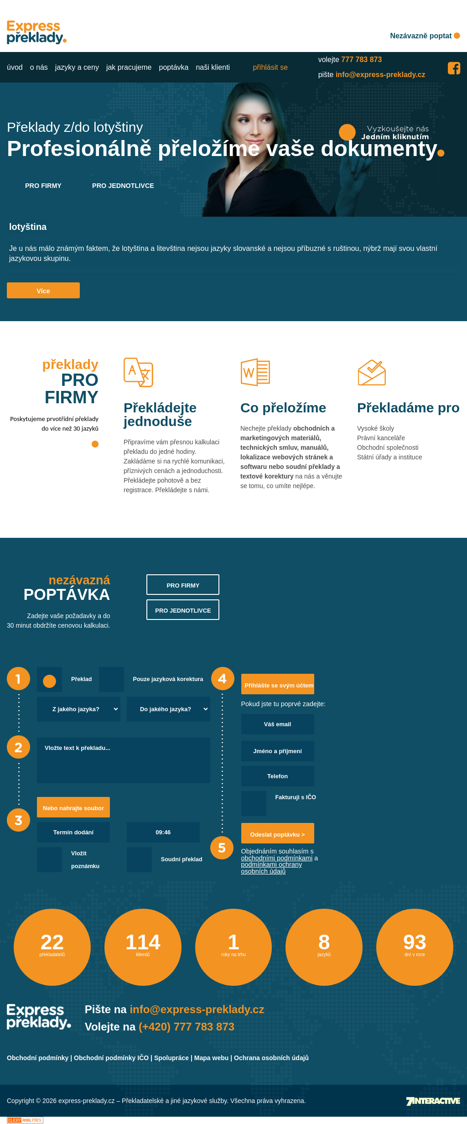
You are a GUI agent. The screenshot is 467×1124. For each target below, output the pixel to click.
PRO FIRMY (43, 185)
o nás (39, 67)
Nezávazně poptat (425, 36)
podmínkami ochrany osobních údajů (271, 867)
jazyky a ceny (77, 67)
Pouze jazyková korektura (168, 679)
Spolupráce (171, 1058)
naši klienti (213, 67)
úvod (15, 67)
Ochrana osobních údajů (271, 1058)
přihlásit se (270, 67)
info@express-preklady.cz (380, 74)
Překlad (81, 679)
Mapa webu (211, 1058)
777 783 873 (361, 59)
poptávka (174, 67)
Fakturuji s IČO (296, 797)
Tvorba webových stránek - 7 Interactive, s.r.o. (433, 1101)
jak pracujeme (129, 67)
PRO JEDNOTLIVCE (123, 185)
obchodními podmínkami (277, 858)
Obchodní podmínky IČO (111, 1058)
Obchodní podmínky (37, 1058)
